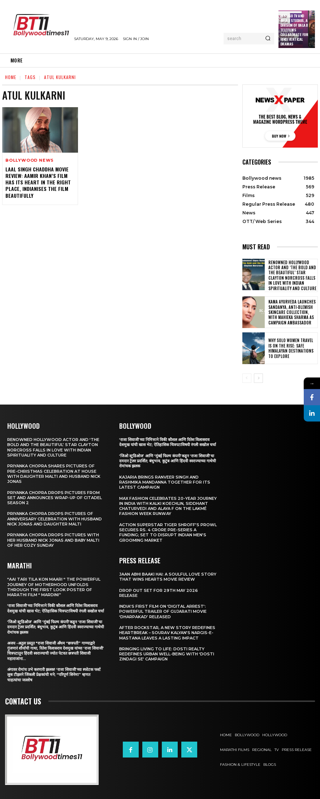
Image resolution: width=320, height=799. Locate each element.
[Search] (267, 38)
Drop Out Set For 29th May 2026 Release (158, 593)
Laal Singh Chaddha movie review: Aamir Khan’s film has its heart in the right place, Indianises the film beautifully (37, 182)
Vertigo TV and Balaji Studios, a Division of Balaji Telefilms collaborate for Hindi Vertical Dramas (294, 30)
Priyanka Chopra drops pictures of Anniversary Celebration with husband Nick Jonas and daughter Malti (54, 518)
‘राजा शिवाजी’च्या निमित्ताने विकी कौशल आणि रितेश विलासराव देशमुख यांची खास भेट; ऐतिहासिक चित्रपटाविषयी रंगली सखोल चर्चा (55, 608)
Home (10, 77)
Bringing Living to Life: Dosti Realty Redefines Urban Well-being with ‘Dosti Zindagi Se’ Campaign (166, 654)
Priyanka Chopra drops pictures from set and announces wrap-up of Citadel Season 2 (54, 497)
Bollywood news (29, 160)
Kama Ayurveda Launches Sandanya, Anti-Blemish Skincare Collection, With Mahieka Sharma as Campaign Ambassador (292, 312)
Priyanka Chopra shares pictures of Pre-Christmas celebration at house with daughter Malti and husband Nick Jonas (53, 473)
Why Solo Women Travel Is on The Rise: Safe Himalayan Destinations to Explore (292, 348)
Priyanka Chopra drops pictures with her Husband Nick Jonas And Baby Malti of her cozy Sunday (53, 539)
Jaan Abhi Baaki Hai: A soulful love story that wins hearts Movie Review (167, 576)
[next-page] (258, 378)
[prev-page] (246, 378)
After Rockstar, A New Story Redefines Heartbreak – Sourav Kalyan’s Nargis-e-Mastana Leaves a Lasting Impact (167, 632)
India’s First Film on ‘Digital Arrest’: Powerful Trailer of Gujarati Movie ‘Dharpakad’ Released (163, 611)
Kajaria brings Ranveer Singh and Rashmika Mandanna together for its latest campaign (164, 482)
